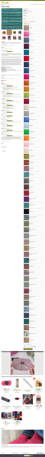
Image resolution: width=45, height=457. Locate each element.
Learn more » (21, 455)
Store (35, 4)
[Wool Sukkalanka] (6, 386)
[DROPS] (4, 149)
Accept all (31, 455)
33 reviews (10, 48)
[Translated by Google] (4, 51)
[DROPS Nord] (38, 386)
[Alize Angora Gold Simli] (38, 402)
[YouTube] (43, 453)
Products (32, 4)
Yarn (5, 5)
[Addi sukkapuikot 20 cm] (28, 386)
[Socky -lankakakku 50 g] (6, 419)
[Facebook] (38, 453)
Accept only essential (26, 455)
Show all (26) (3, 141)
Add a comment (8, 141)
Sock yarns (8, 5)
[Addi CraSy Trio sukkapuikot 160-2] (17, 402)
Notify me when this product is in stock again (7, 45)
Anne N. (11, 88)
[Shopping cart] (41, 4)
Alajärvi (25, 346)
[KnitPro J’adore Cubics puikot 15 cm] (6, 402)
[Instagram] (39, 453)
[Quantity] (24, 16)
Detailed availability (4, 44)
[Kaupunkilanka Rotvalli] (17, 419)
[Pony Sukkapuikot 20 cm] (28, 402)
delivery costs (30, 10)
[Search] (7, 4)
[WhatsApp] (41, 453)
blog (38, 4)
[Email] (37, 453)
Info (40, 4)
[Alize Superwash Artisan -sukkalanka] (17, 386)
